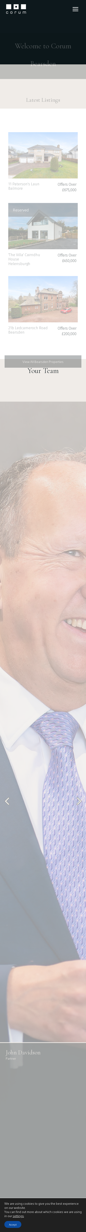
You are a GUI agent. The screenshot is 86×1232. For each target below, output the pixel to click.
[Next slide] (78, 810)
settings (18, 1216)
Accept (13, 1224)
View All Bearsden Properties (43, 370)
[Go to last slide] (7, 810)
